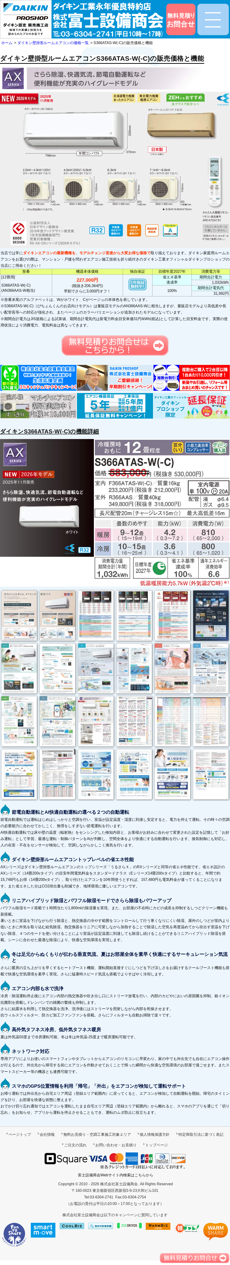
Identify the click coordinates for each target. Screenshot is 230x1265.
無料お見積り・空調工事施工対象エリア (97, 1134)
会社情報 (47, 1134)
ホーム (6, 43)
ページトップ (19, 1134)
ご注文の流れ (75, 1145)
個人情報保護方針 (155, 1134)
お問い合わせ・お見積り (116, 1145)
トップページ (156, 1145)
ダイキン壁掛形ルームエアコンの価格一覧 (53, 43)
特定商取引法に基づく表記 (200, 1134)
